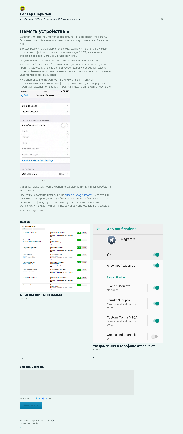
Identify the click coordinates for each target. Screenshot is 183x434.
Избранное (26, 19)
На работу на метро (27, 358)
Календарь (50, 19)
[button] (68, 134)
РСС (54, 420)
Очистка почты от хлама (41, 294)
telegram (35, 211)
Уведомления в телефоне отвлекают (124, 346)
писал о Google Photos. (79, 195)
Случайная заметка (69, 19)
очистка (42, 211)
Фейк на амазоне (99, 358)
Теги (38, 19)
